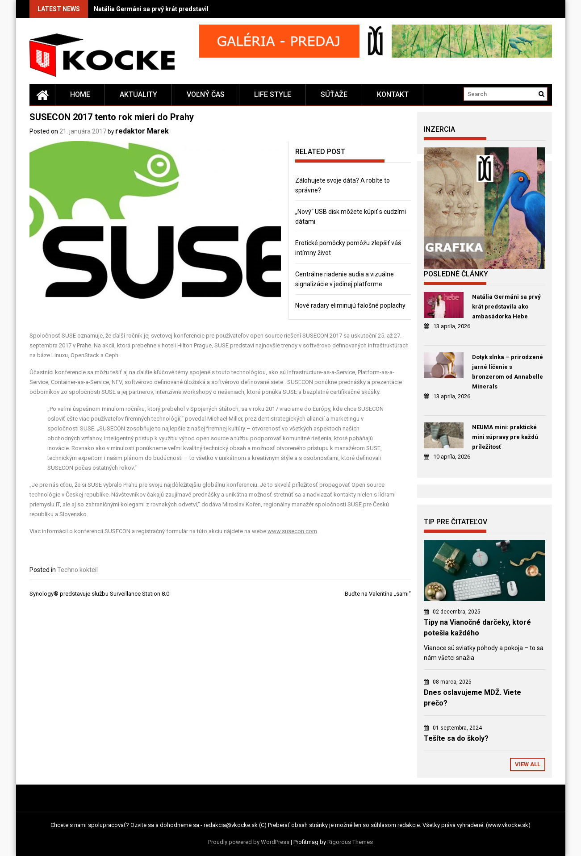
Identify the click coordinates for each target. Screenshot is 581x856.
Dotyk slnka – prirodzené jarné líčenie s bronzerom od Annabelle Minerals (507, 372)
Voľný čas (206, 94)
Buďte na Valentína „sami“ (378, 593)
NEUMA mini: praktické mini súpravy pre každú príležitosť (505, 437)
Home (80, 94)
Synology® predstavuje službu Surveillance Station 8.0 (99, 593)
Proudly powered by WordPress (248, 842)
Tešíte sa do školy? (456, 738)
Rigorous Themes (350, 842)
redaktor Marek (142, 131)
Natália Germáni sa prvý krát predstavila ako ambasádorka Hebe (189, 9)
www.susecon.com (292, 531)
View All (527, 764)
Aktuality (138, 94)
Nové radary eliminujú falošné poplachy (350, 305)
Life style (272, 94)
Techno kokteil (77, 569)
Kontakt (393, 94)
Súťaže (334, 94)
